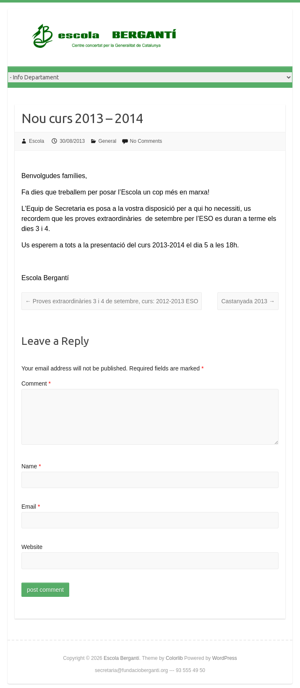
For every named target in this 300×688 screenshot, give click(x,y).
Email (30, 506)
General (108, 141)
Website (31, 547)
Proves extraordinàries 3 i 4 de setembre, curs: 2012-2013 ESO (111, 301)
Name (31, 466)
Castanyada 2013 (248, 301)
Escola (36, 141)
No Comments (146, 141)
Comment (36, 383)
